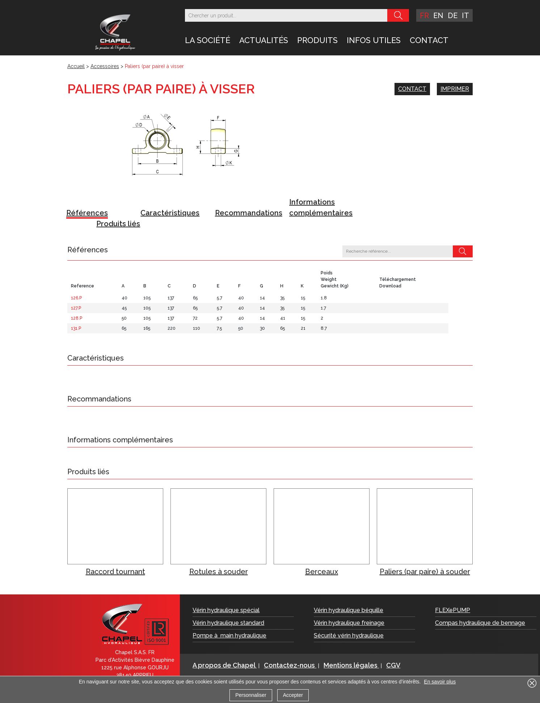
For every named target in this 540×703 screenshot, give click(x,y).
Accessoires (104, 66)
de (452, 15)
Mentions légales (351, 665)
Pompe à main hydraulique (229, 635)
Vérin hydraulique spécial (226, 610)
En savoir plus (440, 682)
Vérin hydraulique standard (228, 622)
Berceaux (321, 571)
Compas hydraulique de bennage (480, 622)
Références (87, 213)
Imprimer (454, 88)
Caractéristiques (169, 213)
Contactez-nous (290, 665)
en (438, 15)
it (465, 15)
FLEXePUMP (452, 610)
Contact (429, 40)
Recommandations (248, 213)
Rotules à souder (218, 571)
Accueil (76, 66)
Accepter (293, 695)
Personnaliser (250, 695)
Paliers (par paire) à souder (425, 571)
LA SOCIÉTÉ (207, 40)
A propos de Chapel (225, 665)
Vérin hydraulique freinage (349, 622)
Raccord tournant (115, 571)
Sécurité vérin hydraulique (349, 635)
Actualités (263, 40)
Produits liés (118, 223)
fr (424, 15)
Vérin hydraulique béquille (348, 610)
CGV (393, 665)
